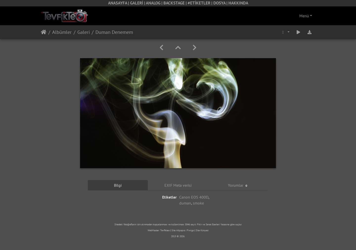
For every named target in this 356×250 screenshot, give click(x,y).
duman (185, 203)
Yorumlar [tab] (238, 185)
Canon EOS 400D (193, 197)
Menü (304, 15)
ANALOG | (154, 3)
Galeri (83, 32)
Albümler (62, 32)
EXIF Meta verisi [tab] (178, 185)
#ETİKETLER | (200, 3)
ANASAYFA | (119, 3)
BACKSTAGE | (175, 3)
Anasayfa (43, 32)
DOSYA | (220, 3)
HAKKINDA (238, 3)
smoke (198, 203)
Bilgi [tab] (118, 185)
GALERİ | (138, 3)
